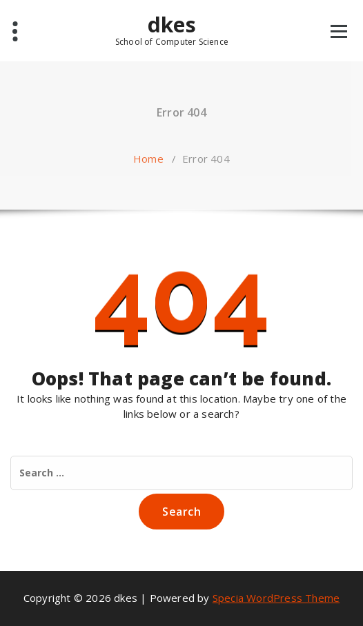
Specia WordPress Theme (276, 598)
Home (148, 158)
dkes (171, 29)
